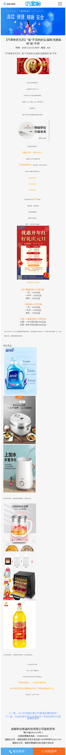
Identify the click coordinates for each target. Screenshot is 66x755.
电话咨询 (16, 751)
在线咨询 (49, 751)
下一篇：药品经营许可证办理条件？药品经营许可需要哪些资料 (33, 717)
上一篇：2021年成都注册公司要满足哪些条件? (33, 713)
